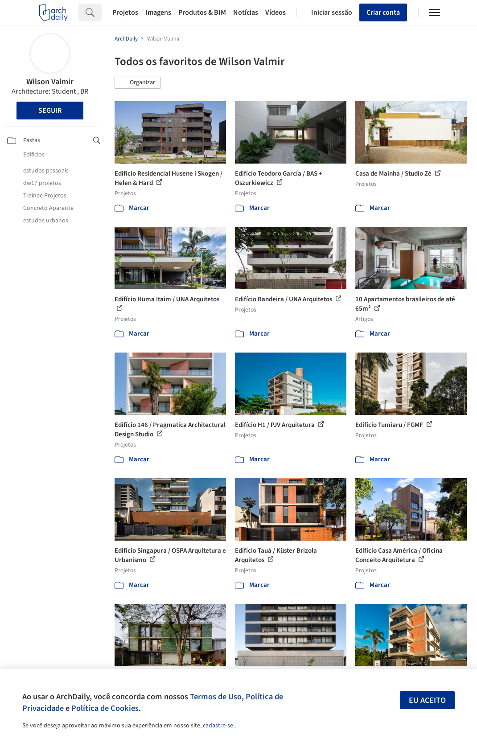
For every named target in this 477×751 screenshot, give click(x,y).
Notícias (245, 12)
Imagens (158, 12)
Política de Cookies (105, 708)
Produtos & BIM (202, 12)
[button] (138, 83)
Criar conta (383, 12)
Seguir (50, 110)
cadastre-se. (218, 725)
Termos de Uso (216, 696)
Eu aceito (427, 700)
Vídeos (275, 12)
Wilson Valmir (50, 81)
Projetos (125, 12)
